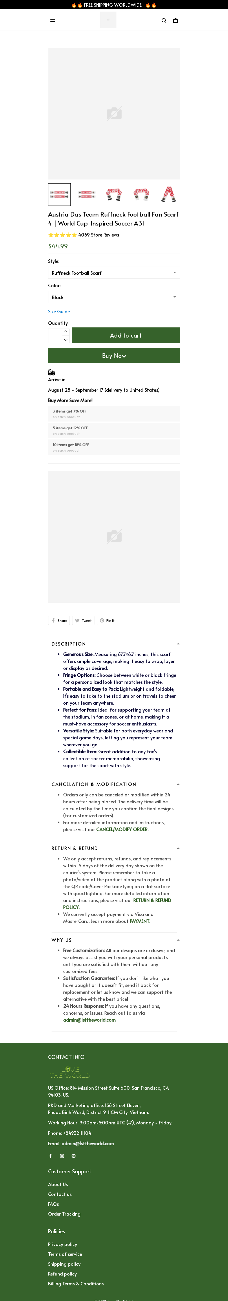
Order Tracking (64, 1213)
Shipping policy (64, 1263)
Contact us (60, 1194)
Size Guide (59, 311)
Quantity (58, 323)
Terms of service (65, 1254)
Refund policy (62, 1273)
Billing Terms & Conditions (76, 1283)
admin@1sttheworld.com (89, 1019)
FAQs (53, 1204)
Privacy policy (62, 1244)
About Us (58, 1184)
